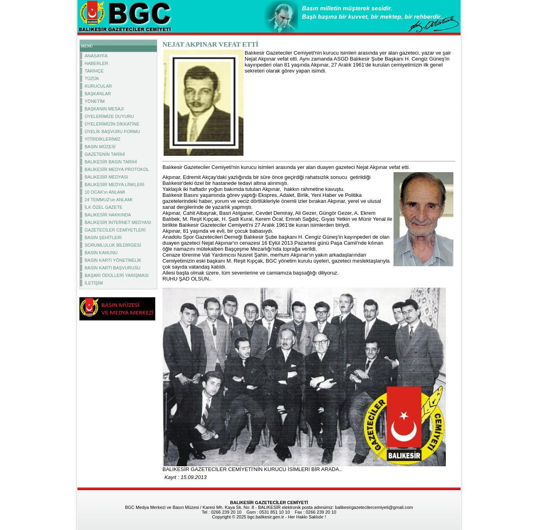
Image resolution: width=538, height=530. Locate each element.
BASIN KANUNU (101, 252)
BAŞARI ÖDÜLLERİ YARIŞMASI (116, 275)
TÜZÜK (92, 78)
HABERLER (96, 63)
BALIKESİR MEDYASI (106, 177)
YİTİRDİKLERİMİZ (103, 139)
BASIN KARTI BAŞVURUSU (112, 267)
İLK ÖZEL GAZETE (104, 207)
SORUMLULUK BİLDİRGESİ (113, 245)
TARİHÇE (94, 71)
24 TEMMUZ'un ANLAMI (109, 199)
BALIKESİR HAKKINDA (108, 214)
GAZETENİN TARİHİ (105, 154)
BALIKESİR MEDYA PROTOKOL (117, 169)
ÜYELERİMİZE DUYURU (109, 116)
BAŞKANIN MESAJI (104, 108)
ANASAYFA (96, 55)
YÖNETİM (95, 101)
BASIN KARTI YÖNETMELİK (113, 260)
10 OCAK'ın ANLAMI (105, 192)
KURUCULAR (98, 86)
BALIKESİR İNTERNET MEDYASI (118, 222)
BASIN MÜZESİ (100, 146)
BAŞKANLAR (98, 93)
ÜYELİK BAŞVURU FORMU (112, 131)
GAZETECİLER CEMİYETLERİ (115, 230)
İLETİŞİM (94, 283)
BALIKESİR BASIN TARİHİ (111, 161)
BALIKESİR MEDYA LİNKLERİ (114, 184)
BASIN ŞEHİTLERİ (103, 237)
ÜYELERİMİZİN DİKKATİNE (112, 124)
